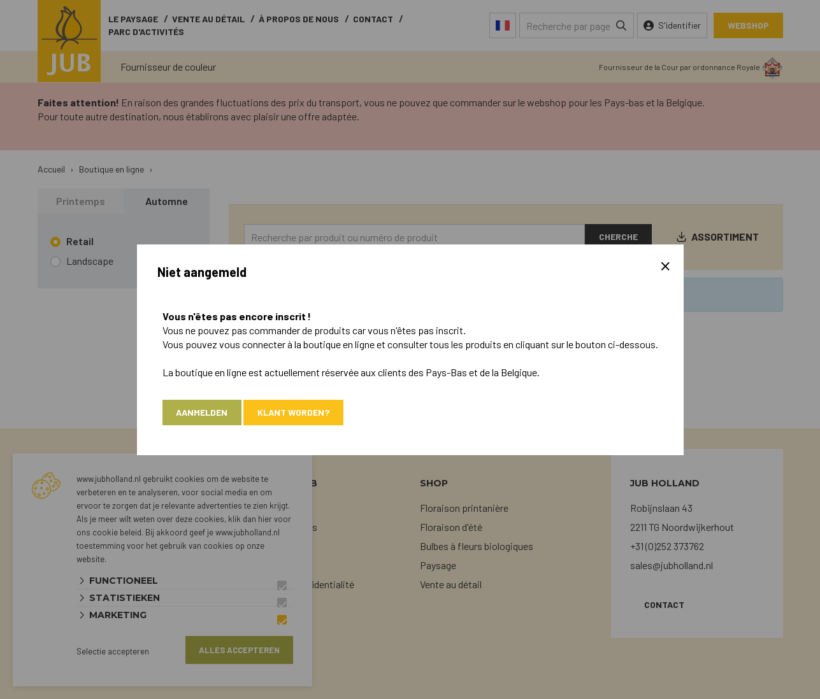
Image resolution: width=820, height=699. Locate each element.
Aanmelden (202, 412)
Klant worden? (294, 412)
